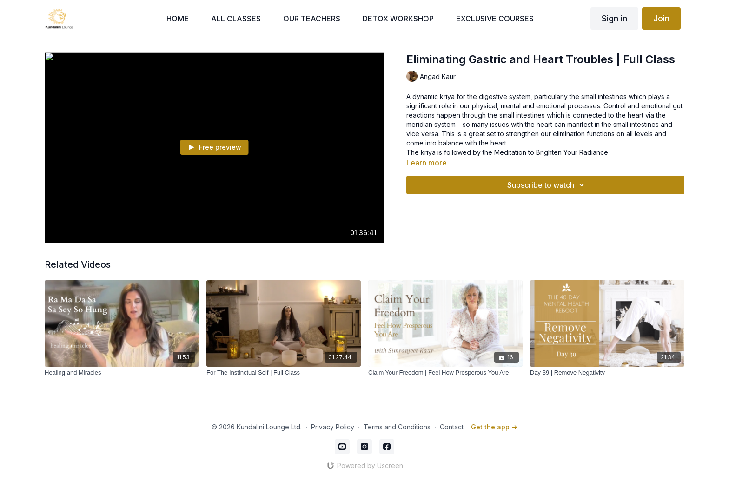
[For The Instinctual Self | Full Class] (283, 372)
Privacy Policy (332, 427)
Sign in (614, 18)
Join (661, 18)
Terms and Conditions (397, 427)
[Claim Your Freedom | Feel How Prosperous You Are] (445, 372)
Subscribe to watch (547, 185)
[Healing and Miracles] (122, 372)
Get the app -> (494, 427)
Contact (452, 427)
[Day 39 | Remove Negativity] (607, 372)
